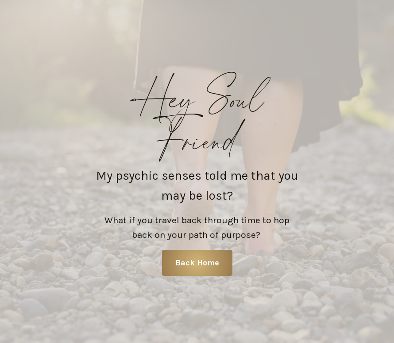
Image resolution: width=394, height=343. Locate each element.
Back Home (197, 263)
